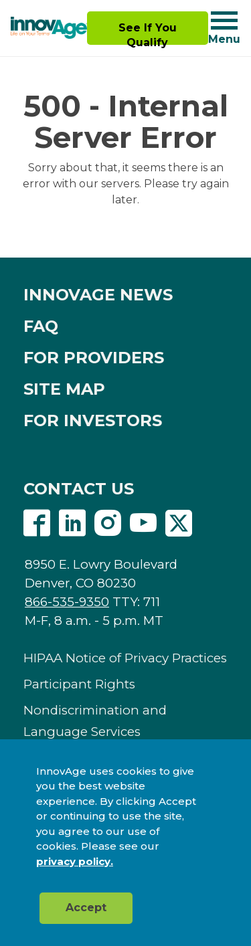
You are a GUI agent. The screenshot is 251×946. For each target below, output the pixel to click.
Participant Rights (79, 684)
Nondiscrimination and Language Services (95, 720)
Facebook (36, 523)
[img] (49, 28)
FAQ (40, 326)
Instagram (107, 523)
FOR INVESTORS (92, 420)
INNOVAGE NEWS (98, 294)
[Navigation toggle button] (224, 20)
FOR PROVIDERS (93, 357)
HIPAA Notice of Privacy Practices (125, 658)
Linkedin (72, 523)
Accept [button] (86, 907)
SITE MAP (64, 389)
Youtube (143, 523)
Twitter (178, 523)
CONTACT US (78, 488)
